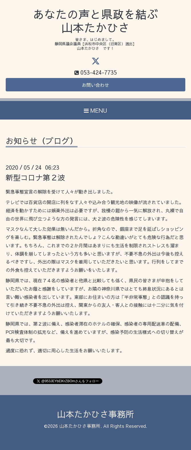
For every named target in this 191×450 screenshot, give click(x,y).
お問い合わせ (95, 85)
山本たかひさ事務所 (95, 414)
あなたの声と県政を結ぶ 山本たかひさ (95, 21)
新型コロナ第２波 (35, 177)
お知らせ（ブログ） (42, 141)
